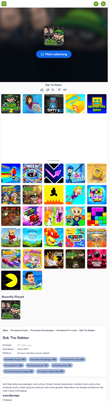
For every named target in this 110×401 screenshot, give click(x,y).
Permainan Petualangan (42, 301)
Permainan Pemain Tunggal (19, 342)
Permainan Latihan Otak (50, 342)
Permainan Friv (13, 336)
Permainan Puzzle (19, 301)
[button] (54, 36)
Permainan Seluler (37, 336)
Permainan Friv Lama (67, 301)
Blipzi (5, 301)
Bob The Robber (87, 301)
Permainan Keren (62, 336)
